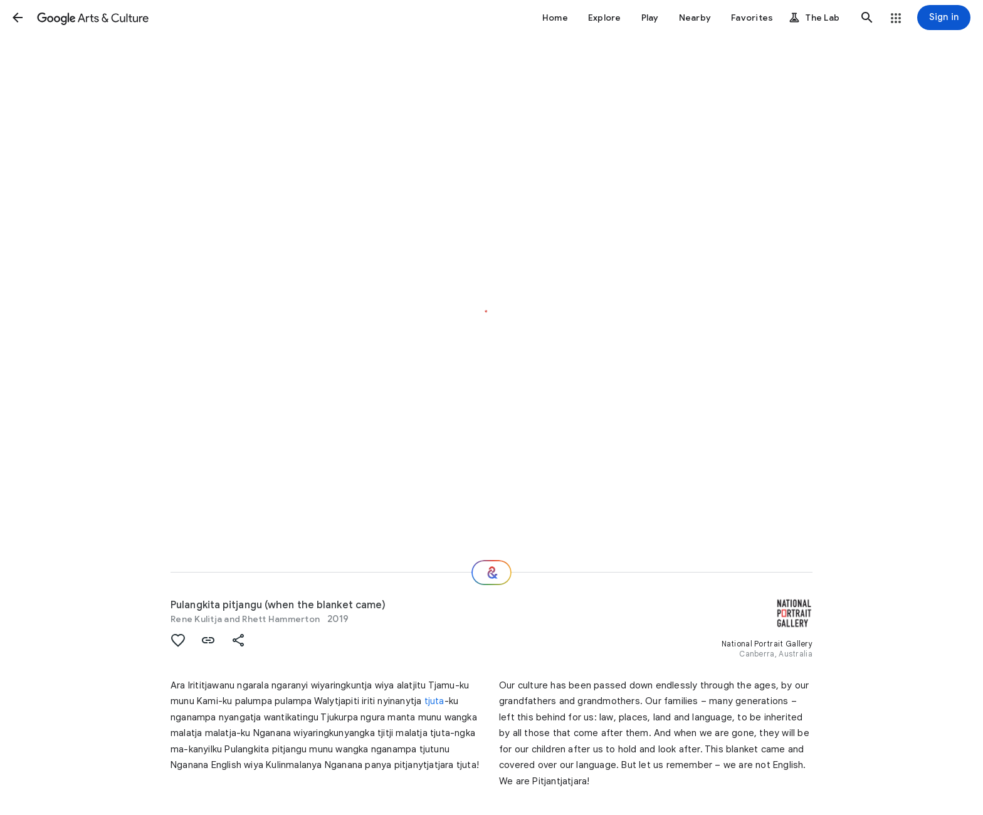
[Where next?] (491, 572)
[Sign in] (943, 17)
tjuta (434, 701)
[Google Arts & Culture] (92, 17)
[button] (18, 18)
